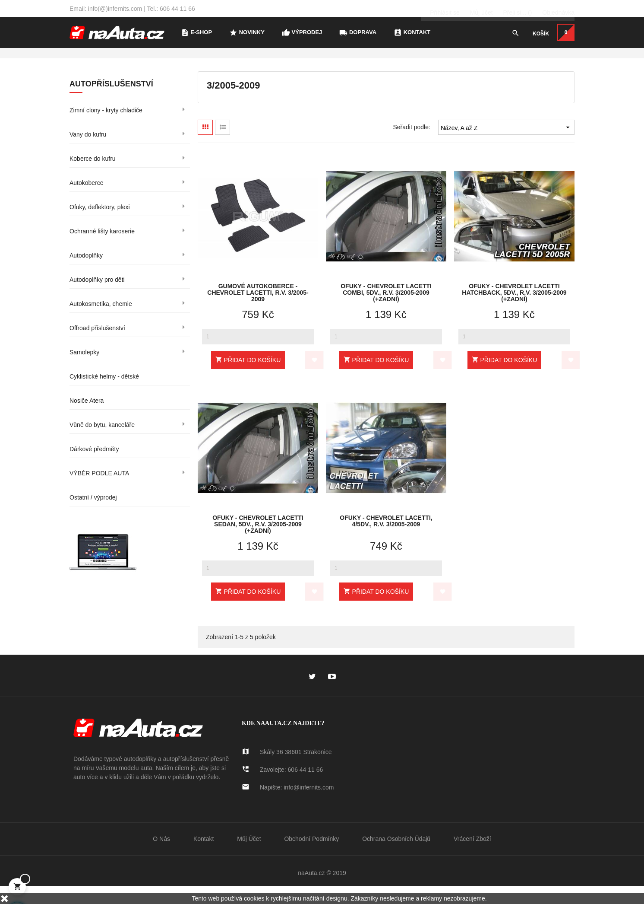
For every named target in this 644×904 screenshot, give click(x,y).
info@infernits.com (309, 804)
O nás (161, 855)
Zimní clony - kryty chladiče (105, 127)
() (517, 8)
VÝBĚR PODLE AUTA (99, 490)
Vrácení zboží (472, 855)
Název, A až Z (506, 144)
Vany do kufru (87, 151)
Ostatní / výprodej (93, 514)
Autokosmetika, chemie (100, 320)
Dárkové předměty (94, 465)
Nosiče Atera (86, 417)
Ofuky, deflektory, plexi (99, 223)
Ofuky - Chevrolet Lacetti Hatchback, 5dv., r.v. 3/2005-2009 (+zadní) (514, 308)
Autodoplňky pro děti (97, 296)
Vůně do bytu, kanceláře (102, 441)
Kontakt (203, 855)
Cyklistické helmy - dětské (104, 393)
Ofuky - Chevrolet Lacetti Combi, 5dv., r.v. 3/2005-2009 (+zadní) (386, 308)
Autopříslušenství (111, 100)
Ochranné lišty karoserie (102, 248)
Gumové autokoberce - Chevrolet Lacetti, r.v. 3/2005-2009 (257, 308)
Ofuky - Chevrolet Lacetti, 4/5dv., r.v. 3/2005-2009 (386, 538)
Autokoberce (86, 199)
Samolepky (84, 369)
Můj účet (249, 855)
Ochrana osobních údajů (396, 855)
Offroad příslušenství (97, 344)
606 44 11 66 (305, 786)
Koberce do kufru (92, 175)
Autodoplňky (86, 272)
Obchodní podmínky (311, 855)
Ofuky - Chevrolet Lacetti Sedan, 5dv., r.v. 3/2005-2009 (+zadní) (257, 540)
